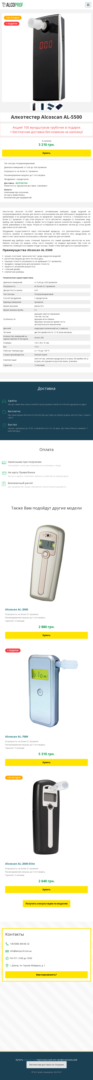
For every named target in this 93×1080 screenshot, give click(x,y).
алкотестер (30, 1059)
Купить (47, 153)
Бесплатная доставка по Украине (46, 1064)
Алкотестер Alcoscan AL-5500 (18, 211)
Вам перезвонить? (46, 974)
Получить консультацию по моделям (47, 903)
